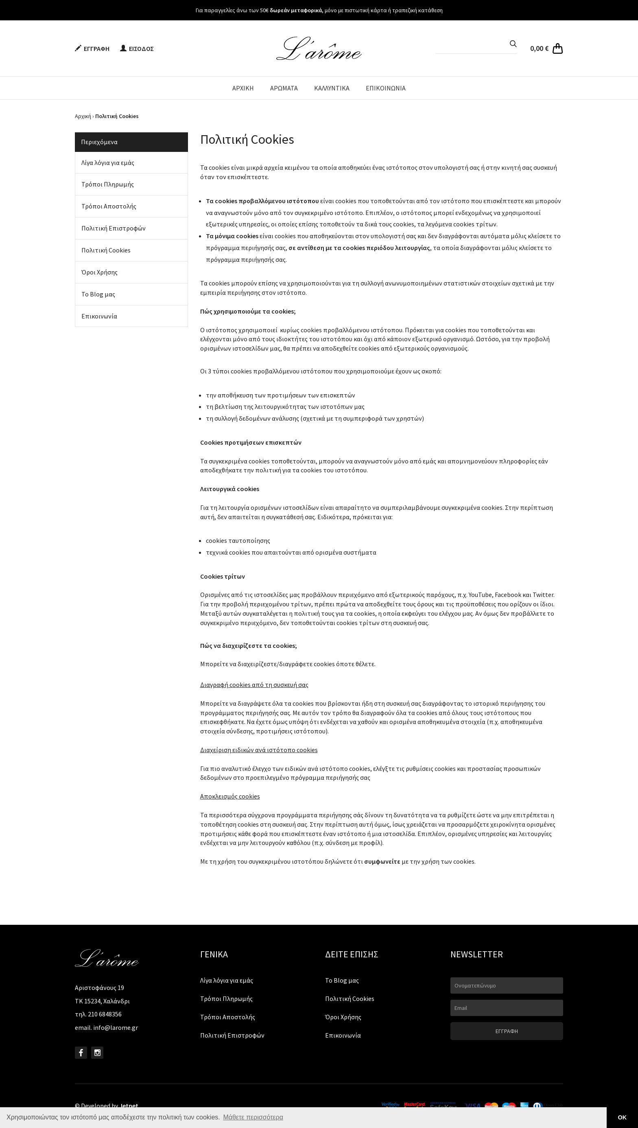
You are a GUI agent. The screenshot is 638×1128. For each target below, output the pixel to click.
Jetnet (128, 1106)
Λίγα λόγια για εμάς (107, 162)
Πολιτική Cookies (106, 250)
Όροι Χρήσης (99, 272)
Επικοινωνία (99, 316)
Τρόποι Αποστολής (108, 206)
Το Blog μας (98, 294)
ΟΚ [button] (622, 1117)
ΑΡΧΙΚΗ (243, 88)
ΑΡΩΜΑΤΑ (284, 88)
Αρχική (83, 116)
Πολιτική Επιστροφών (113, 228)
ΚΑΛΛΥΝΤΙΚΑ (332, 88)
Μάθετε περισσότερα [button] (253, 1117)
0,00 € (539, 48)
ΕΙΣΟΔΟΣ (137, 48)
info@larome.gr (115, 1027)
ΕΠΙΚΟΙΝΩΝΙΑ (386, 88)
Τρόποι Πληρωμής (107, 184)
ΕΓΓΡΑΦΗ (92, 48)
